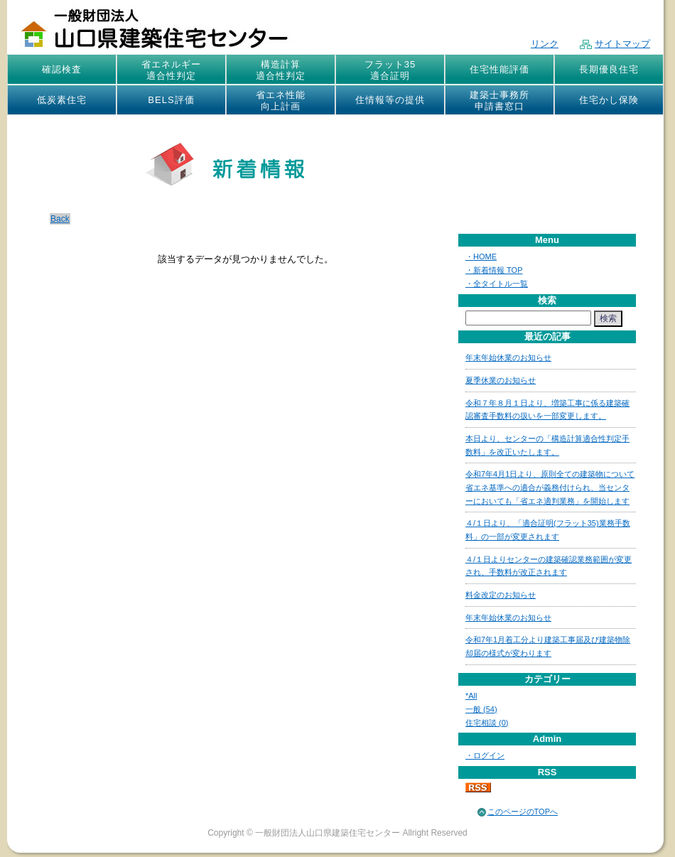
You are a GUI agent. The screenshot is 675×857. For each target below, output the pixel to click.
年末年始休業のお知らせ (508, 357)
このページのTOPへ (522, 811)
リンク (544, 43)
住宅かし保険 (609, 100)
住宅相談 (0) (487, 722)
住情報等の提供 (390, 100)
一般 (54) (481, 709)
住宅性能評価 (499, 69)
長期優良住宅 (609, 69)
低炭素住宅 (62, 100)
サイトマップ (615, 43)
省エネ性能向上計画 (281, 101)
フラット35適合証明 (390, 70)
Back (60, 219)
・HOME (481, 256)
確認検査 (62, 69)
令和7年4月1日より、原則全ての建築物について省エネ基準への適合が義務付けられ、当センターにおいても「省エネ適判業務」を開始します (549, 487)
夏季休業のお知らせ (500, 380)
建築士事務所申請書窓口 (499, 101)
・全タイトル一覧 (496, 283)
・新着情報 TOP (493, 270)
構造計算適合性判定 (281, 70)
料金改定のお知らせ (500, 595)
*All (471, 695)
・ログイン (484, 755)
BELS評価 (171, 100)
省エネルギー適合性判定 (171, 70)
